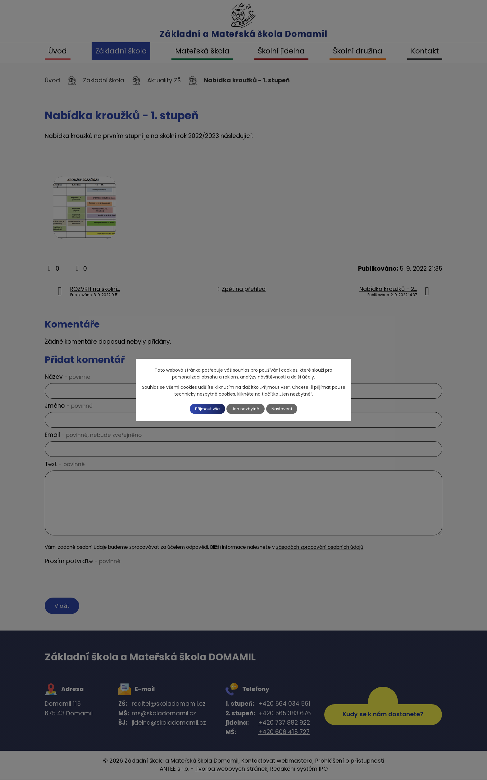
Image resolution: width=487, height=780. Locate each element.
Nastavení (286, 409)
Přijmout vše (203, 409)
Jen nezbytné (246, 409)
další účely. (303, 377)
